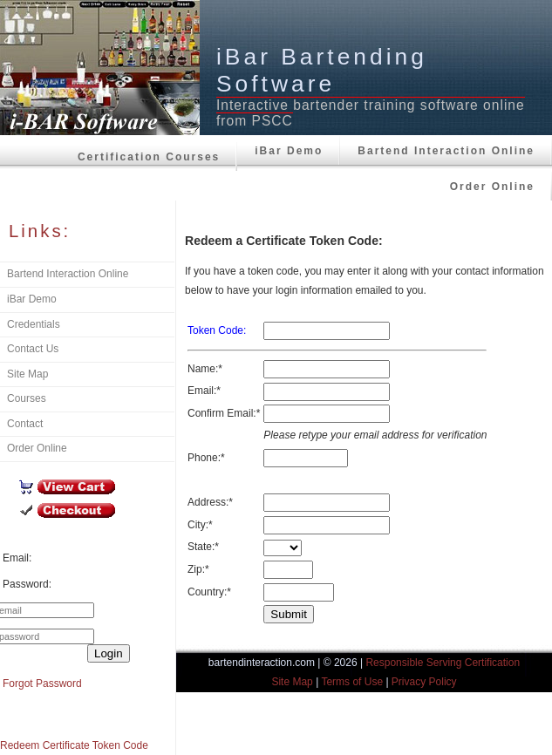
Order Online (492, 186)
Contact (25, 424)
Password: (27, 584)
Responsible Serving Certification (442, 662)
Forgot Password (42, 683)
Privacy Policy (424, 682)
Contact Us (32, 349)
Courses (26, 398)
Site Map (27, 374)
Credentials (33, 324)
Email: (17, 558)
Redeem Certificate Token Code (74, 745)
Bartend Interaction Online (446, 151)
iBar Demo (289, 151)
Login (108, 653)
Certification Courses (149, 157)
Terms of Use (352, 682)
